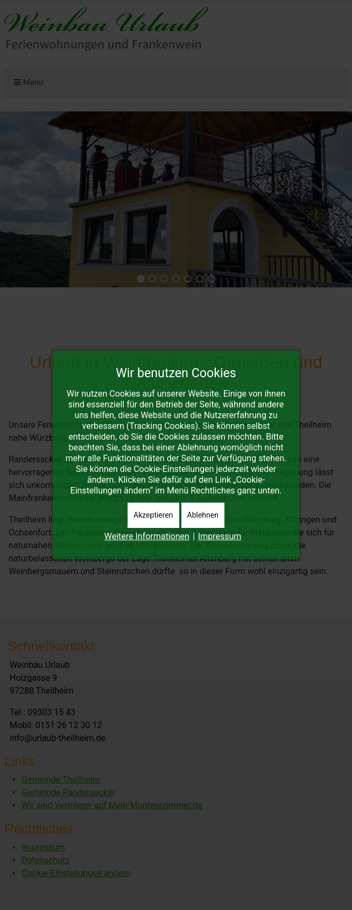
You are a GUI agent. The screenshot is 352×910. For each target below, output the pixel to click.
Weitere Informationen (146, 536)
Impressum (220, 536)
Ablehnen (203, 515)
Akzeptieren (153, 515)
